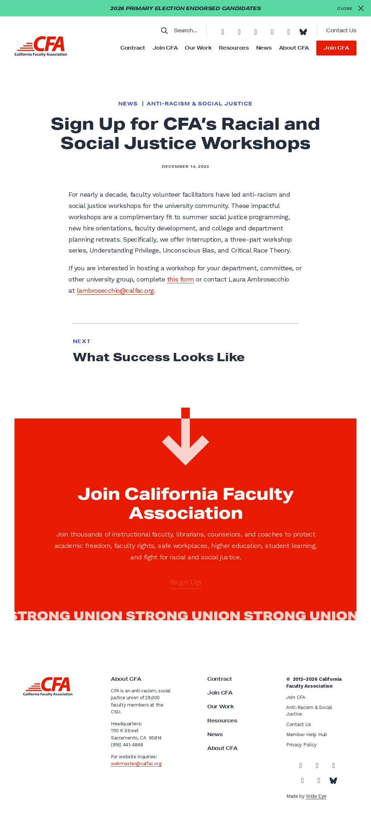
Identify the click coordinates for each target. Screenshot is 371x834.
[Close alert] (350, 8)
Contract (132, 48)
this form (180, 279)
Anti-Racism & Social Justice (200, 103)
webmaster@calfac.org (136, 763)
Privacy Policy (301, 744)
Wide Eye (316, 796)
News (264, 48)
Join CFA (165, 48)
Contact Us (341, 30)
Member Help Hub (306, 734)
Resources (234, 48)
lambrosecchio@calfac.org (115, 290)
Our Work (198, 48)
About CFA (294, 48)
